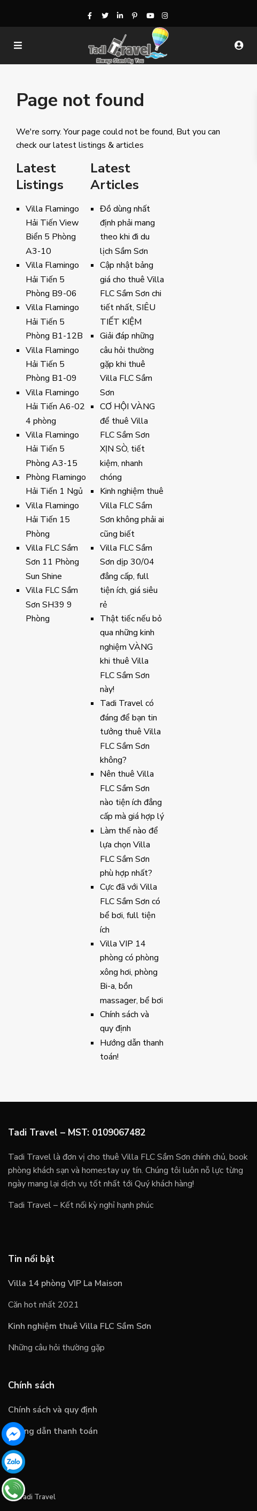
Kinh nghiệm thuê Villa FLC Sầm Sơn (79, 1326)
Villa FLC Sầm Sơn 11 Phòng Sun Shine (52, 562)
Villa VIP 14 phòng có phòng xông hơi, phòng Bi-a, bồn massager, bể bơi (131, 972)
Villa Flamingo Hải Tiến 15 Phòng (52, 520)
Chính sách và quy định (52, 1410)
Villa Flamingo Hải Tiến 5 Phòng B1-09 (52, 364)
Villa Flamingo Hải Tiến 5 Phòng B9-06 (52, 279)
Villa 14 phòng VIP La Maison (65, 1283)
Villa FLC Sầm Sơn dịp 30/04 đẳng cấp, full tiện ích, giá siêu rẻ (129, 576)
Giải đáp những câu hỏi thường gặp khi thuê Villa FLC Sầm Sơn (127, 364)
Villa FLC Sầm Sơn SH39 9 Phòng (52, 604)
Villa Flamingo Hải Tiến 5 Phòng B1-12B (54, 322)
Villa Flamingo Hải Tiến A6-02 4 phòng (55, 407)
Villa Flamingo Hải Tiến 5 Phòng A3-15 (52, 449)
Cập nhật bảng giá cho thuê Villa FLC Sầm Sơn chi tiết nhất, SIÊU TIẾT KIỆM (132, 293)
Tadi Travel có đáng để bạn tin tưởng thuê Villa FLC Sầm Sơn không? (130, 731)
